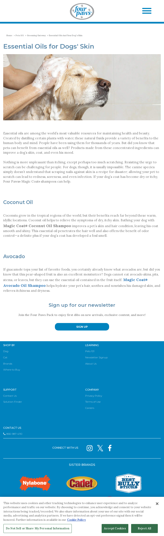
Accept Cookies (115, 528)
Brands (7, 363)
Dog (5, 351)
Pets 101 (20, 35)
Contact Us (10, 395)
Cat (5, 357)
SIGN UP (82, 326)
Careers (89, 407)
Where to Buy (11, 369)
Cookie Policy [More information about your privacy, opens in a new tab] (76, 520)
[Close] (157, 503)
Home (9, 35)
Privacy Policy (93, 395)
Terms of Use (93, 401)
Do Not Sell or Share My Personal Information (37, 528)
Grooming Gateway (36, 35)
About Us (91, 363)
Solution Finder (12, 401)
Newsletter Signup (96, 357)
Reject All (144, 528)
